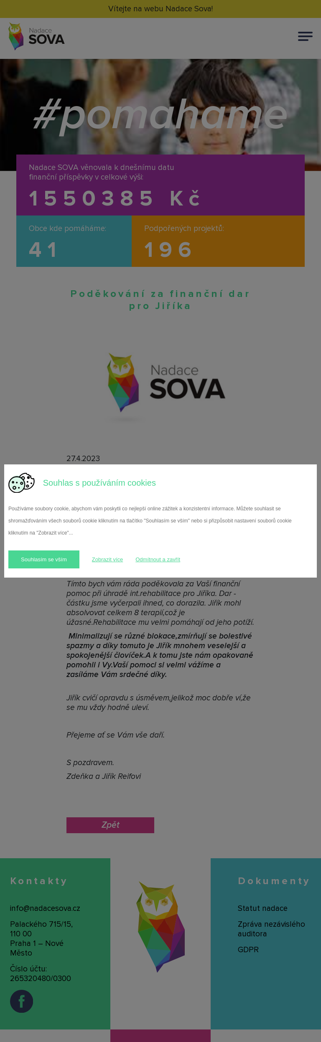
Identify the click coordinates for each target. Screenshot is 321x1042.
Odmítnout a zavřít (157, 559)
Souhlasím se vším (44, 559)
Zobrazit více (107, 559)
